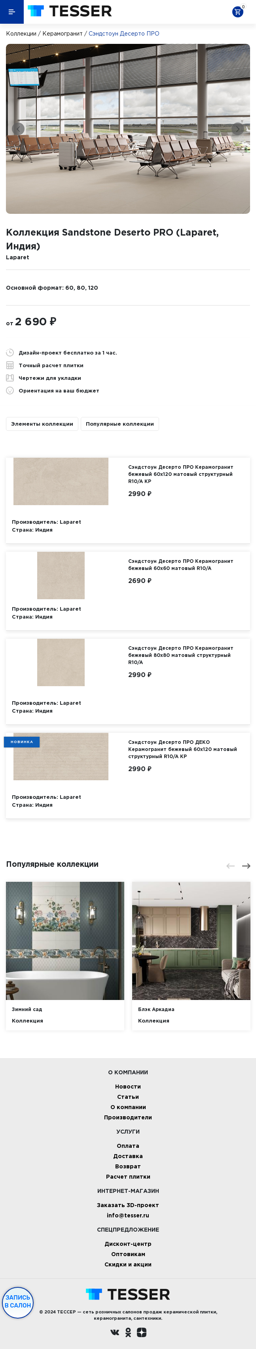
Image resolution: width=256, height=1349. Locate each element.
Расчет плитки (128, 1176)
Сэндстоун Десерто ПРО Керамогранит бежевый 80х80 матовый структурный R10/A (180, 655)
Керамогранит (62, 33)
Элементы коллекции (42, 423)
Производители (128, 1117)
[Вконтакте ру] (114, 1333)
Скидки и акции (128, 1264)
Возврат (128, 1166)
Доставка (128, 1156)
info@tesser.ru (128, 1215)
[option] (128, 129)
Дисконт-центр (128, 1244)
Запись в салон (18, 1301)
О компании (128, 1107)
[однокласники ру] (128, 1333)
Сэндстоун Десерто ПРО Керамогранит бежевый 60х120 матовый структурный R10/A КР (180, 474)
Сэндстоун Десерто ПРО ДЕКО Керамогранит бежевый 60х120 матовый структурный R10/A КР (182, 749)
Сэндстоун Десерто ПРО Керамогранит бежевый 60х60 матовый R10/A (180, 564)
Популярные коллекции (120, 423)
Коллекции (21, 33)
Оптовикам (128, 1254)
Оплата (128, 1146)
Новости (128, 1086)
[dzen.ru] (141, 1333)
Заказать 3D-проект (128, 1205)
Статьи (128, 1097)
